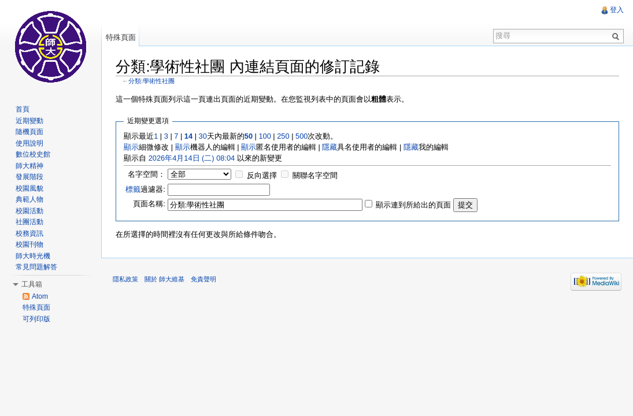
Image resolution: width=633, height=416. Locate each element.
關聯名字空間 (315, 175)
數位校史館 (33, 154)
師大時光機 (33, 256)
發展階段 (29, 177)
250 (283, 136)
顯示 (131, 147)
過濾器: (146, 188)
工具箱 (31, 284)
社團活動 (29, 222)
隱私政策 (126, 279)
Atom (40, 296)
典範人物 (29, 199)
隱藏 (330, 147)
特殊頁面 (121, 37)
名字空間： (146, 174)
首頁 (22, 109)
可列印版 (36, 319)
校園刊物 (29, 244)
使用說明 (29, 143)
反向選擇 (262, 175)
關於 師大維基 (165, 279)
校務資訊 (29, 233)
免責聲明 (204, 279)
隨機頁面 (29, 132)
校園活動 (29, 211)
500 (302, 136)
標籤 (133, 188)
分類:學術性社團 (152, 80)
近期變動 (29, 121)
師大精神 (29, 166)
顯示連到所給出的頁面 (413, 204)
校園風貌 (29, 188)
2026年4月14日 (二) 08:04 (192, 158)
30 (203, 136)
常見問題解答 (36, 267)
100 (265, 136)
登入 (617, 10)
